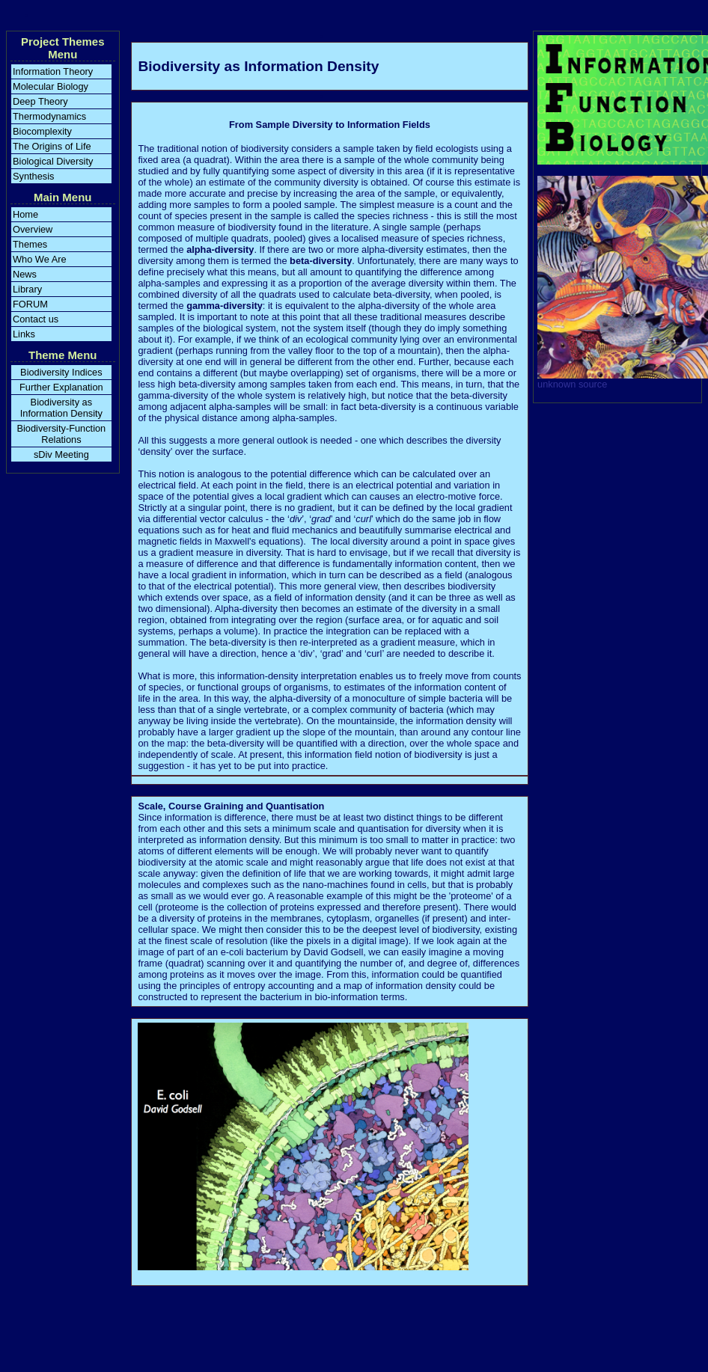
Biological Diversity (53, 161)
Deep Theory (40, 101)
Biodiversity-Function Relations (61, 434)
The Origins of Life (52, 146)
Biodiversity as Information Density (61, 407)
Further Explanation (61, 387)
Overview (32, 229)
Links (24, 334)
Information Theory (53, 71)
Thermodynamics (49, 116)
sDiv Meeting (61, 454)
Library (27, 289)
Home (25, 214)
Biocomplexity (42, 131)
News (25, 274)
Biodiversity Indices (61, 372)
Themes (30, 244)
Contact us (35, 319)
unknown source (572, 384)
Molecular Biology (50, 86)
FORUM (30, 304)
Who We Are (40, 259)
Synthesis (33, 176)
